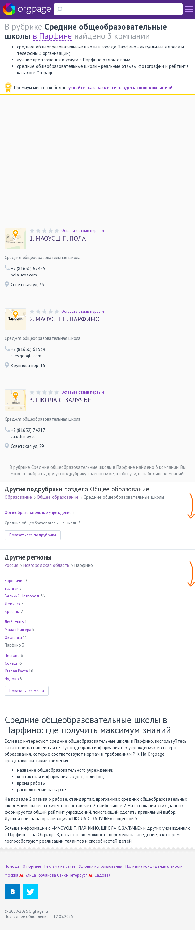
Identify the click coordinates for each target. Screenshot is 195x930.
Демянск (12, 603)
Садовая (102, 875)
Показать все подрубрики (32, 535)
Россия (11, 565)
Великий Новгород (22, 596)
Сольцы (12, 663)
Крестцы (12, 611)
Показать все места (26, 690)
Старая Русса (16, 671)
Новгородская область (46, 565)
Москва (11, 875)
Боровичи (13, 580)
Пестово (12, 655)
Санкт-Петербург (72, 875)
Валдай (12, 588)
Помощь (12, 866)
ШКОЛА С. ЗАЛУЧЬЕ (60, 400)
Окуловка (13, 637)
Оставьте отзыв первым (82, 230)
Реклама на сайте (60, 866)
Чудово (12, 678)
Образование (18, 497)
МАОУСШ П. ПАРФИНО (64, 319)
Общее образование (58, 497)
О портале (32, 866)
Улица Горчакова (40, 875)
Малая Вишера (18, 629)
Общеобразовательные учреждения (38, 512)
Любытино (14, 622)
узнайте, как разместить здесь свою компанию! (120, 87)
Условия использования (100, 866)
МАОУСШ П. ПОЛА (57, 238)
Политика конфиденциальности (154, 866)
